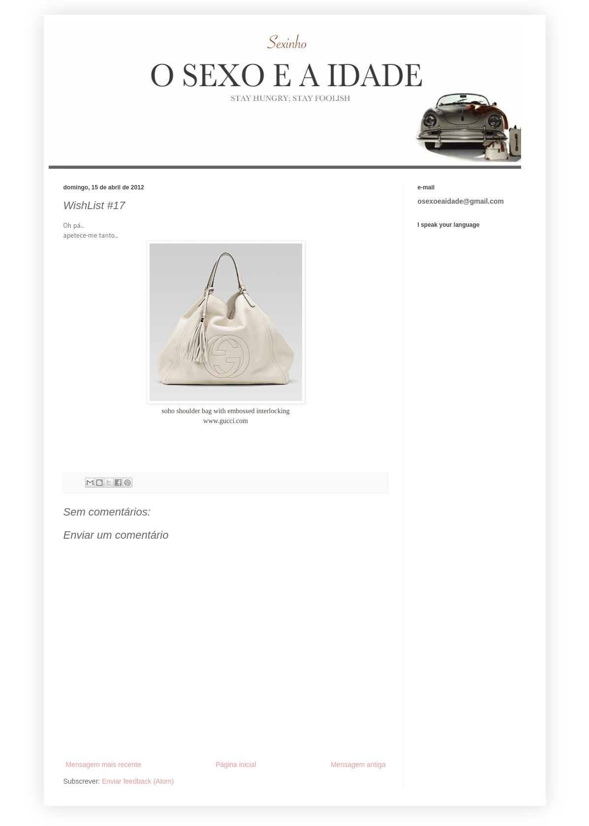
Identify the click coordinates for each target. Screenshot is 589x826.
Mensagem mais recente (103, 764)
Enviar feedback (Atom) (138, 781)
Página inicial (236, 764)
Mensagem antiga (358, 764)
